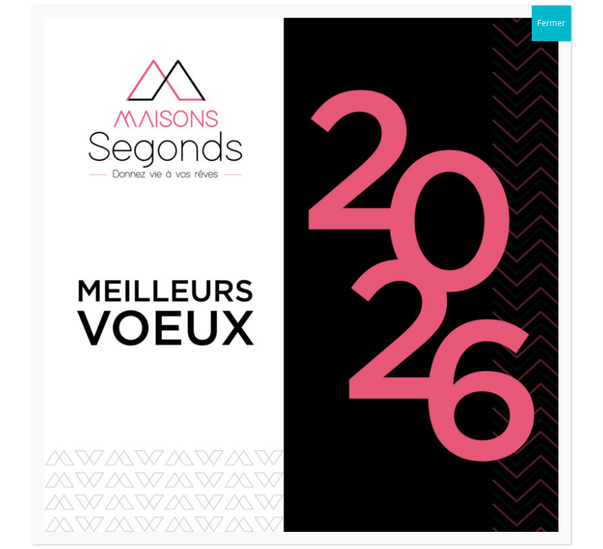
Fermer (551, 23)
